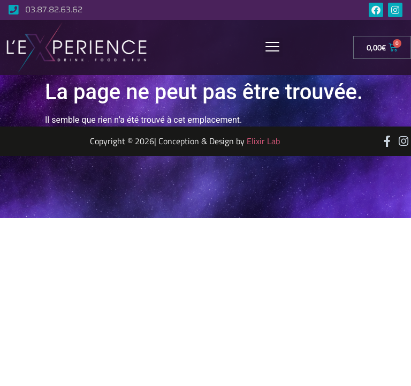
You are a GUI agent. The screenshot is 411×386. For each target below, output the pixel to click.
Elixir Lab (263, 141)
